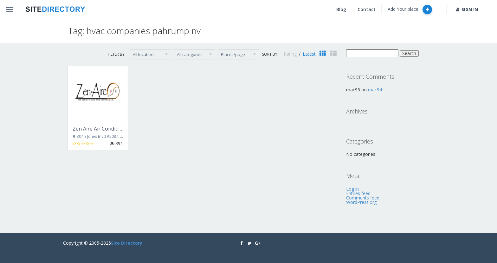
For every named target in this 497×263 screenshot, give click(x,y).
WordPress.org (361, 202)
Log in (352, 189)
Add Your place (410, 9)
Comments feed (362, 198)
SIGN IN (467, 9)
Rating (291, 54)
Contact (367, 9)
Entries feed (358, 193)
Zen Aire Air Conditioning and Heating (118, 128)
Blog (341, 9)
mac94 (375, 90)
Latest (309, 54)
